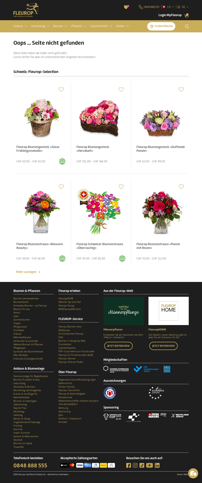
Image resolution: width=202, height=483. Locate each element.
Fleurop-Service (66, 358)
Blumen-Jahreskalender (26, 298)
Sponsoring (64, 411)
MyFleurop (64, 330)
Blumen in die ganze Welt (72, 340)
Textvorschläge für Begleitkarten (30, 376)
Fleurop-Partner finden (70, 362)
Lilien (16, 316)
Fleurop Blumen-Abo (69, 326)
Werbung (63, 408)
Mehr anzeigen (26, 272)
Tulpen (17, 323)
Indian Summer (21, 432)
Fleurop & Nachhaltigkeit (71, 393)
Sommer (18, 429)
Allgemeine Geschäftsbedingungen (77, 379)
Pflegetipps (19, 348)
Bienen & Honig (21, 418)
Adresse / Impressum (69, 418)
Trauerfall (18, 447)
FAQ (60, 337)
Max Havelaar (20, 355)
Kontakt (62, 422)
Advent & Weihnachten (26, 436)
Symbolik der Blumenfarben (28, 351)
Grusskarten (64, 344)
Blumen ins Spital (22, 443)
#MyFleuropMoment (69, 309)
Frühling (17, 425)
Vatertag (18, 415)
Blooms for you (21, 309)
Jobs (60, 415)
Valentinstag (20, 404)
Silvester (17, 439)
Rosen (16, 312)
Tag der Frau (20, 408)
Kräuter (17, 333)
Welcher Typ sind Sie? (69, 302)
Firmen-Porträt (66, 386)
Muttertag (18, 411)
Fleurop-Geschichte (69, 390)
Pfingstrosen (20, 326)
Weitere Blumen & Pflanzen (28, 344)
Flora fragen (164, 26)
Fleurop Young (66, 305)
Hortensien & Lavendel (25, 341)
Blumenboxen (21, 302)
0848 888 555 (30, 465)
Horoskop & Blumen (24, 386)
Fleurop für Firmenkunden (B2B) (75, 355)
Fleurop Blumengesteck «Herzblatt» (94, 148)
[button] (20, 26)
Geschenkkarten (67, 348)
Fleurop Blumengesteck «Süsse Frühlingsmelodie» (39, 148)
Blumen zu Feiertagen (25, 401)
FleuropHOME (65, 298)
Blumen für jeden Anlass (26, 379)
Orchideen (18, 330)
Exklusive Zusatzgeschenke (28, 358)
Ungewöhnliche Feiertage (26, 422)
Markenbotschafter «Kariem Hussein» (78, 400)
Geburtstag (19, 383)
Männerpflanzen (22, 337)
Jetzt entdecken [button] (118, 345)
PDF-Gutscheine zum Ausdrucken (76, 351)
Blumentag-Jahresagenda (27, 390)
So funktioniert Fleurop (70, 333)
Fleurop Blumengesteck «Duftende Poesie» (154, 148)
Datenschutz (65, 383)
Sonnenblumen (21, 319)
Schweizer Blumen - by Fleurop (30, 305)
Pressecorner (65, 397)
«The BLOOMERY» (68, 404)
